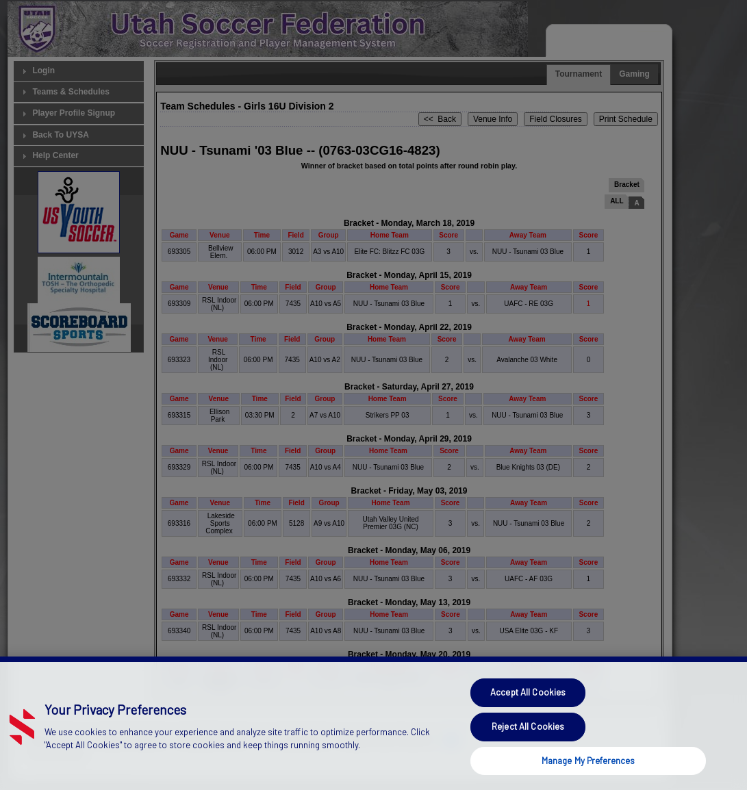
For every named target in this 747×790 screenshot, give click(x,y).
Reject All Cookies (528, 742)
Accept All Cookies (528, 708)
